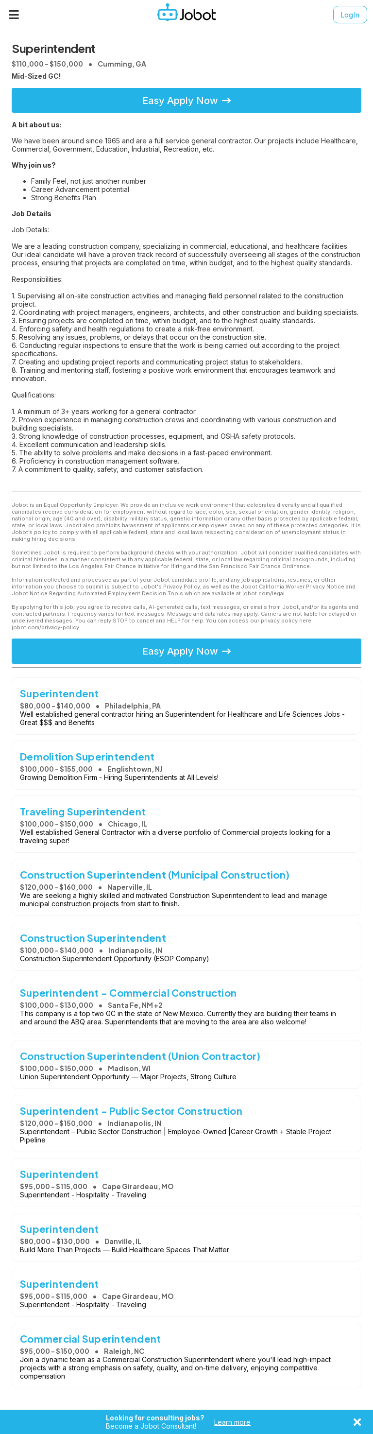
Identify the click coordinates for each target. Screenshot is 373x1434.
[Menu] (14, 14)
